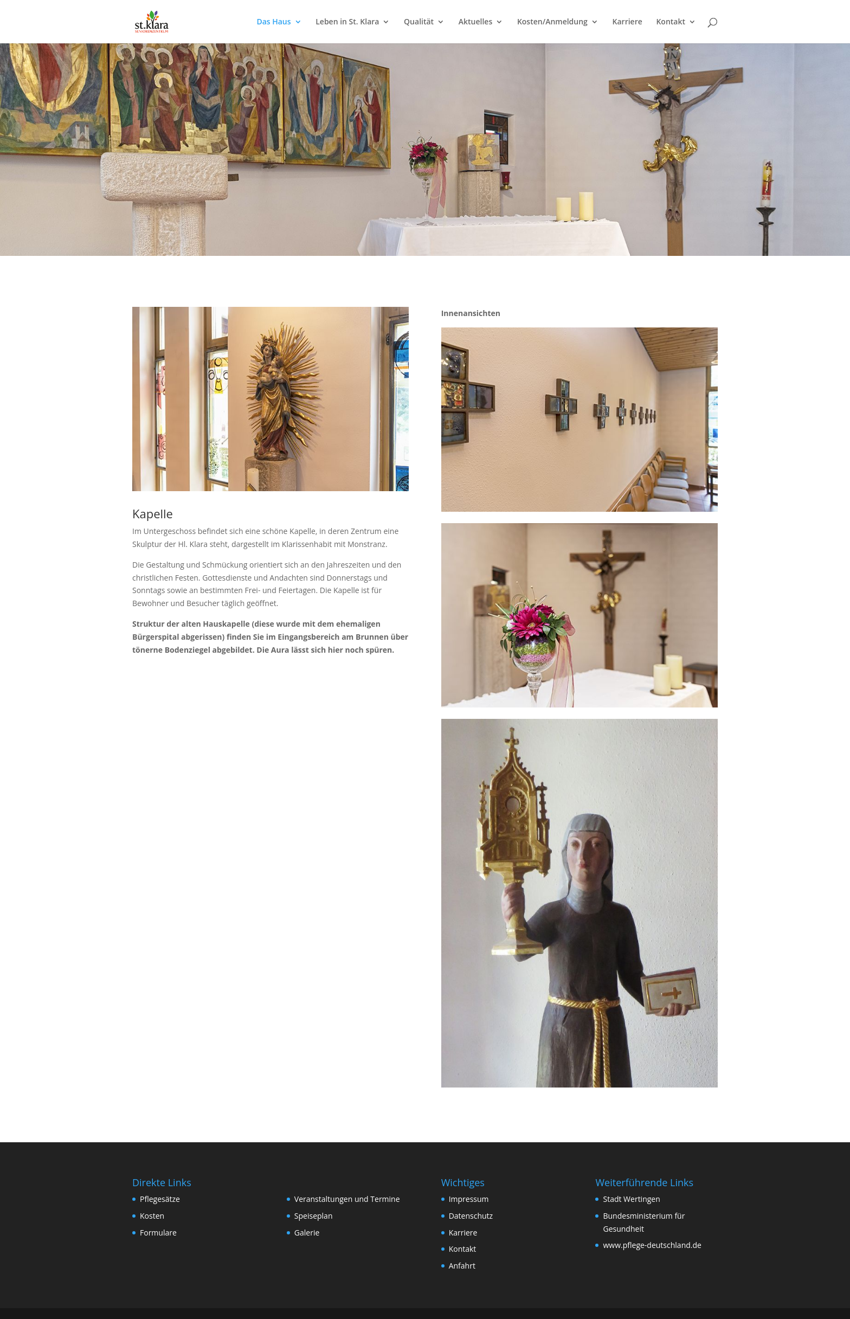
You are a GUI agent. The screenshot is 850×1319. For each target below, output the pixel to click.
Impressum (469, 1199)
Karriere (627, 22)
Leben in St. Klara (347, 22)
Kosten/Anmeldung (552, 22)
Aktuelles (475, 22)
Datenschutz (471, 1216)
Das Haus (273, 22)
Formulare (158, 1232)
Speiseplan (313, 1216)
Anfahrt (462, 1265)
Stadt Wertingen (631, 1199)
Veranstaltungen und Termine (347, 1199)
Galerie (306, 1232)
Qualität (419, 22)
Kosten (152, 1216)
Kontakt (670, 22)
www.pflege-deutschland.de (652, 1245)
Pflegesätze (160, 1199)
